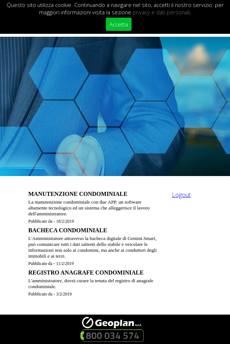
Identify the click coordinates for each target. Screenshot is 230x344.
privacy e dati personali (161, 12)
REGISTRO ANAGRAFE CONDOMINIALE (86, 272)
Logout (181, 195)
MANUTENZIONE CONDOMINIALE (77, 194)
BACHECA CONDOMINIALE (67, 230)
